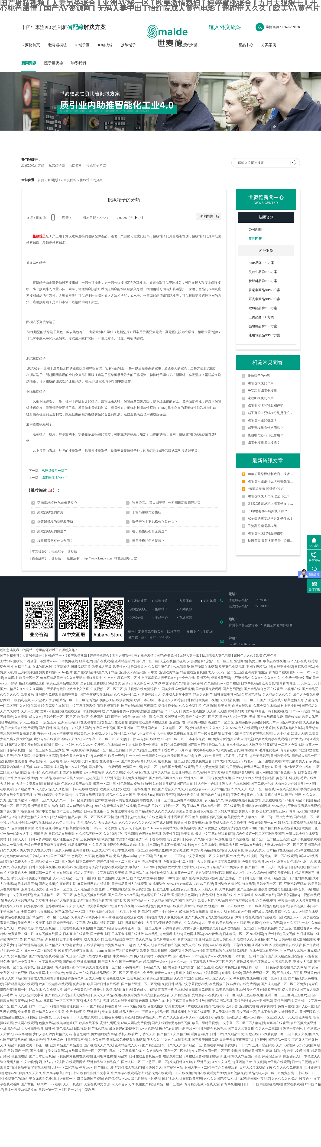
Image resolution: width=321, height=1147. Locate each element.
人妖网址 (122, 878)
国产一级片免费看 (207, 733)
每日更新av (234, 767)
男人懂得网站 (143, 956)
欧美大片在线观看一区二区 (101, 967)
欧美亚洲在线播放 (159, 978)
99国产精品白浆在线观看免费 (279, 828)
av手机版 (206, 884)
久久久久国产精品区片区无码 (225, 1078)
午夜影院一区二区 (172, 806)
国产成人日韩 (162, 822)
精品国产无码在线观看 (178, 767)
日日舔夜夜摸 (14, 750)
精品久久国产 (203, 694)
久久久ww (178, 962)
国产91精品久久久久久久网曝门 (22, 689)
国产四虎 (119, 900)
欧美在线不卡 (88, 1023)
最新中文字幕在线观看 (34, 1067)
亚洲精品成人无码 (128, 1045)
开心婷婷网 (195, 683)
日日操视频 (52, 783)
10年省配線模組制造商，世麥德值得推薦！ (271, 474)
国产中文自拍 (45, 811)
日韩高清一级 (310, 934)
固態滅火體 (188, 45)
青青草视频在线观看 (220, 950)
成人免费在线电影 (206, 928)
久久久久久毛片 (222, 1062)
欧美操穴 (224, 705)
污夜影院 (150, 705)
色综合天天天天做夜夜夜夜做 (45, 845)
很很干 (261, 1039)
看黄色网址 (26, 923)
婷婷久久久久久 (30, 1073)
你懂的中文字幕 (11, 939)
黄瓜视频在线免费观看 (140, 689)
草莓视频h (218, 1017)
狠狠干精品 (272, 878)
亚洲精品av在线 (193, 950)
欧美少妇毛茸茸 (298, 1051)
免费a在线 (255, 822)
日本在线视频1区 (118, 889)
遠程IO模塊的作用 (261, 398)
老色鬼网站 (81, 1034)
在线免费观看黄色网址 (265, 950)
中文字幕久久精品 (139, 939)
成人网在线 (264, 772)
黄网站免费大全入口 (19, 861)
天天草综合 (183, 750)
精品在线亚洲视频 (124, 1000)
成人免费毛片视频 (97, 1000)
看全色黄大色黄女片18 (76, 756)
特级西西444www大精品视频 (125, 1006)
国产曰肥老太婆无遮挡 (163, 889)
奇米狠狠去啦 (72, 772)
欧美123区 (249, 828)
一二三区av (176, 856)
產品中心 (245, 45)
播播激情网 (249, 750)
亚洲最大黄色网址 (184, 895)
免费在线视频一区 (250, 856)
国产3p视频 (47, 884)
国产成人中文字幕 (143, 878)
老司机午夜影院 (258, 1078)
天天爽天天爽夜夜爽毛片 (237, 1039)
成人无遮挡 (267, 728)
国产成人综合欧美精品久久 (271, 911)
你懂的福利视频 (211, 817)
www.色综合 (148, 1028)
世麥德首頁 (30, 45)
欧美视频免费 (234, 817)
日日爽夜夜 (297, 867)
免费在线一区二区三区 (179, 861)
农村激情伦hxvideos (14, 856)
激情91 (127, 683)
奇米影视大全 (231, 973)
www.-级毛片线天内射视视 (141, 1078)
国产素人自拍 (108, 962)
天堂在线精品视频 (173, 661)
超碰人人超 (247, 811)
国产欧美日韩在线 (69, 811)
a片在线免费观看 (196, 1056)
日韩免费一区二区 (269, 884)
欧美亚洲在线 (181, 772)
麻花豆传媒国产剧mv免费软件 (221, 867)
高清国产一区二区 (221, 722)
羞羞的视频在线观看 (66, 711)
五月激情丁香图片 (161, 750)
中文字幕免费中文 (100, 906)
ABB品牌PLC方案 (261, 263)
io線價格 (76, 165)
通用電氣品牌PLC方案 (265, 335)
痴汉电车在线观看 (47, 739)
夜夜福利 (79, 984)
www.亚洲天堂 (262, 1000)
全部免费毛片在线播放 (37, 911)
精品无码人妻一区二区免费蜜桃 (271, 1073)
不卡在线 (55, 1084)
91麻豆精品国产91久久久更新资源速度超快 (71, 678)
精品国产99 (24, 978)
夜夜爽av (20, 1000)
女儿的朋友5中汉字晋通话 (51, 666)
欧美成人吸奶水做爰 (114, 789)
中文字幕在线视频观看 (88, 795)
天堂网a (186, 928)
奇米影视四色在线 (152, 1000)
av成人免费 (93, 978)
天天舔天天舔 (107, 822)
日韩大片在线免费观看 (21, 728)
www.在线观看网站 (206, 973)
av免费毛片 (131, 967)
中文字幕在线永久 (206, 750)
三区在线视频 (182, 1073)
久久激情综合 (152, 1051)
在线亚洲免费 (283, 666)
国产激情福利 (17, 800)
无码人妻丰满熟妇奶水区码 (132, 856)
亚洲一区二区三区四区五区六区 (287, 995)
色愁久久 (67, 783)
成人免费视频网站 (134, 778)
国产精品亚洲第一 (155, 1045)
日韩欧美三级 (192, 1078)
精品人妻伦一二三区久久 (137, 1012)
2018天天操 (299, 733)
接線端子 (128, 45)
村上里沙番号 (290, 705)
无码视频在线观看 (102, 911)
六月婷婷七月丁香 (225, 1006)
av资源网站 (113, 945)
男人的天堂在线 (225, 811)
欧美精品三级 (114, 939)
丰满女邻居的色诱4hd (132, 839)
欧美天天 (24, 1012)
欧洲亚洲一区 (174, 717)
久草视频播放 (45, 900)
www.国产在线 (229, 683)
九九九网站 (299, 967)
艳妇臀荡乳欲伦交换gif (131, 817)
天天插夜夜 (236, 850)
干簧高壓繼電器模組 (146, 512)
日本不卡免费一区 (198, 739)
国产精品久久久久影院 (48, 1012)
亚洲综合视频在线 (214, 1028)
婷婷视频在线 (34, 906)
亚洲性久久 (190, 867)
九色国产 (100, 756)
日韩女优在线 (298, 739)
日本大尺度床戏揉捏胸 (255, 1067)
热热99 (22, 1039)
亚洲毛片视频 (203, 811)
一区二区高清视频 (258, 906)
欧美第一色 (310, 828)
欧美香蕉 (274, 989)
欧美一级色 (116, 756)
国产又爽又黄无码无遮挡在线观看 (209, 917)
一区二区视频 (152, 928)
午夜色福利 (207, 895)
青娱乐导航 (242, 1000)
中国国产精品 (103, 928)
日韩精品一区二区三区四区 (62, 1000)
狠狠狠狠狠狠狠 (108, 705)
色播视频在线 (79, 950)
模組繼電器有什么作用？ (55, 541)
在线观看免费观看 (201, 989)
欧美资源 (27, 694)
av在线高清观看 (287, 789)
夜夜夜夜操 (19, 867)
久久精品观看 (181, 995)
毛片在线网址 (189, 1028)
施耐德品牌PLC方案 (263, 326)
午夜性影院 (273, 934)
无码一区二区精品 (65, 1067)
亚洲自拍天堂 (243, 739)
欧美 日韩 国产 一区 (14, 1051)
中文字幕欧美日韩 (56, 1073)
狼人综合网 (141, 683)
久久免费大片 (53, 989)
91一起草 (128, 945)
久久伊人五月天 (64, 822)
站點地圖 (210, 601)
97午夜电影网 (127, 833)
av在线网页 (16, 822)
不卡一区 (229, 995)
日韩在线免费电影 (173, 744)
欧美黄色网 (270, 683)
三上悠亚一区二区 (155, 1062)
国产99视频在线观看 (43, 956)
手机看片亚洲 (126, 911)
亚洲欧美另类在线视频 (304, 806)
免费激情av (63, 795)
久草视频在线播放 (49, 934)
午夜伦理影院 (66, 884)
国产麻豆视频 (218, 839)
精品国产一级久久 (156, 962)
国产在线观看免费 (270, 717)
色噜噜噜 (209, 705)
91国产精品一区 (138, 900)
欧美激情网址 (149, 950)
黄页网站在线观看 (170, 906)
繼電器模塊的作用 (55, 477)
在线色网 (155, 817)
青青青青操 (287, 683)
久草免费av (79, 917)
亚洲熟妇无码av (295, 884)
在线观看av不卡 (239, 911)
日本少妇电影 (24, 928)
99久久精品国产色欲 (246, 1056)
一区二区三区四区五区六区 (45, 750)
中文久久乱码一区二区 (120, 678)
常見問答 (70, 180)
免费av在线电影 (251, 845)
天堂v (265, 767)
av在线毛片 (153, 934)
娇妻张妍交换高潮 (45, 756)
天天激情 (203, 861)
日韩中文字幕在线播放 (21, 778)
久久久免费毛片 (190, 705)
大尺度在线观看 (85, 1017)
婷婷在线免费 (158, 850)
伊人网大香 (72, 761)
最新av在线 (217, 744)
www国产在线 (265, 895)
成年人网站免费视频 (135, 1023)
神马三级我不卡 (75, 1039)
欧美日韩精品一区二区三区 (53, 895)
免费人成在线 (191, 945)
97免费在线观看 (304, 822)
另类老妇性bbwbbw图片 (56, 672)
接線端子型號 (96, 165)
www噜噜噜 (22, 1034)
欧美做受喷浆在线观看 (271, 739)
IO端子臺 (82, 45)
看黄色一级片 (184, 872)
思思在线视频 (272, 800)
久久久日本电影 (206, 845)
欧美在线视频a (235, 800)
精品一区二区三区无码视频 (78, 700)
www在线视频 (145, 906)
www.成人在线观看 (243, 728)
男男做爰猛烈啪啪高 (209, 872)
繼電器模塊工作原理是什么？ (269, 496)
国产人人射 (19, 1006)
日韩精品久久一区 (153, 967)
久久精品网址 (52, 772)
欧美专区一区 (29, 678)
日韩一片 (216, 1034)
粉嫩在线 (251, 1034)
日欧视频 (80, 1028)
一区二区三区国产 (253, 700)
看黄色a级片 (199, 1034)
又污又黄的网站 (308, 1045)
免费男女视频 (222, 739)
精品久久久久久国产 (121, 795)
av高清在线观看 (277, 1023)
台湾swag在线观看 (216, 945)
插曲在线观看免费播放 (210, 1073)
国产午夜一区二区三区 (98, 739)
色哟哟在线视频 (150, 833)
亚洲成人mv (145, 795)
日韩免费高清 (81, 666)
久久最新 (210, 683)
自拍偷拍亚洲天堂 (149, 1017)
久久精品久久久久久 (277, 694)
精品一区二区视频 (169, 1084)
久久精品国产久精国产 (168, 900)
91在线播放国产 (79, 728)
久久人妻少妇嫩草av (35, 711)
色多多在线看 (279, 967)
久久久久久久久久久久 (135, 822)
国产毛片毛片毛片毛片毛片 (231, 756)
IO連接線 (105, 45)
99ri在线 (99, 806)
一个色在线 (186, 678)
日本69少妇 (230, 733)
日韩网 (50, 1028)
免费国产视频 (100, 717)
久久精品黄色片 (159, 666)
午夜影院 (11, 722)
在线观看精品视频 (168, 945)
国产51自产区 (197, 744)
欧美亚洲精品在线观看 (62, 683)
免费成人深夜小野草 (176, 694)
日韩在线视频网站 (227, 694)
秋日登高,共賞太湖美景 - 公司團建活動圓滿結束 (166, 502)
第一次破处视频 (76, 767)
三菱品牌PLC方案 (261, 317)
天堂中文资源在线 (29, 783)
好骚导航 (114, 683)
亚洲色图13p (82, 850)
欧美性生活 (171, 833)
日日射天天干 (17, 839)
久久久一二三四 (266, 1028)
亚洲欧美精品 (169, 672)
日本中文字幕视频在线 (125, 1051)
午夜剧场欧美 (243, 962)
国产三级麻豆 (246, 889)
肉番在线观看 (242, 705)
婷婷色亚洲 (105, 861)
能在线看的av (303, 928)
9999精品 (45, 778)
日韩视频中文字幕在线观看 (191, 1012)
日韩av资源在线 (40, 839)
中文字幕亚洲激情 (83, 705)
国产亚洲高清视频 (31, 945)
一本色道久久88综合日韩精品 (176, 700)
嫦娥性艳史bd (168, 705)
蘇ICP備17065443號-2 (156, 637)
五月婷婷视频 (27, 672)
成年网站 (83, 900)
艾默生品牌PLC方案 (263, 272)
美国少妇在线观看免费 (116, 700)
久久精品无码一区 (89, 833)
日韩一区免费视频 (80, 800)
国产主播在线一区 (165, 911)
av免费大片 (163, 956)
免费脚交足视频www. (257, 861)
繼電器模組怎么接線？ (148, 541)
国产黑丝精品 (34, 939)
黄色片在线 (254, 795)
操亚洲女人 (291, 1056)
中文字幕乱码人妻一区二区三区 (209, 962)
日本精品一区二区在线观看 (220, 806)
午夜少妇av (203, 756)
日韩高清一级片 (40, 872)
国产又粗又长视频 (125, 950)
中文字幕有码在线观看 (256, 733)
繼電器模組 (57, 45)
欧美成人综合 (219, 822)
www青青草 (212, 934)
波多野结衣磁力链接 (272, 889)
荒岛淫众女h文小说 (35, 889)
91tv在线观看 (75, 750)
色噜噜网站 (104, 856)
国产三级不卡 (60, 856)
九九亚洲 (208, 923)
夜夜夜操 (259, 1062)
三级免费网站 (90, 839)
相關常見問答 (267, 362)
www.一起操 (8, 683)
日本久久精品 (161, 772)
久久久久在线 (115, 772)
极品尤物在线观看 (32, 683)
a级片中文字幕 (290, 722)
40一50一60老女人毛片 (16, 833)
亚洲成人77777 (102, 850)
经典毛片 (85, 661)
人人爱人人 (145, 945)
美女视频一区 (246, 1012)
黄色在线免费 (14, 917)
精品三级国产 (305, 872)
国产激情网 (106, 878)
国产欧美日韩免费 (205, 1039)
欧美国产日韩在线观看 (103, 984)
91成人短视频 (45, 928)
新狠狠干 (51, 939)
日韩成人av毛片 (237, 872)
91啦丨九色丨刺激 (274, 978)
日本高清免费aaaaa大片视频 (211, 956)
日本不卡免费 (267, 1012)
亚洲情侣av (244, 1062)
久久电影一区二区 (175, 728)
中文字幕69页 (123, 956)
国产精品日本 (186, 783)
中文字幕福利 (217, 772)
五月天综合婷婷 (263, 1045)
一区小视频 (54, 761)
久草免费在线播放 (266, 705)
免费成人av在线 (77, 973)
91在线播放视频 (163, 783)
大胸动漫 (255, 744)
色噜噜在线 (224, 895)
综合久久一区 (222, 978)
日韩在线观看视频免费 (145, 1056)
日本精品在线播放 (279, 850)
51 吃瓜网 (285, 822)
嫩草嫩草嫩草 (9, 811)
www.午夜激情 (94, 772)
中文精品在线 (21, 666)
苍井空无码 (116, 828)
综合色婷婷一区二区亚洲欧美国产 (260, 833)
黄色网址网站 (193, 934)
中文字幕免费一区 (199, 856)
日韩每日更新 (301, 1062)
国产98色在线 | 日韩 (215, 795)
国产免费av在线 (262, 783)
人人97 (9, 978)
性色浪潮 (199, 772)
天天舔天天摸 (216, 711)
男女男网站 (268, 1006)
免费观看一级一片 (21, 934)
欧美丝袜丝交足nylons (272, 811)
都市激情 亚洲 (220, 1056)
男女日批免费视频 (93, 683)
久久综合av (192, 923)
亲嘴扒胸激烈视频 (241, 772)
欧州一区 (20, 989)
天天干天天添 (287, 1017)
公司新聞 (255, 229)
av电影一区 (37, 800)
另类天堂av (271, 722)
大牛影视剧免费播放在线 (175, 733)
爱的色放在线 (256, 989)
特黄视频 (269, 744)
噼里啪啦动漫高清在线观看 (148, 722)
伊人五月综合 (29, 722)
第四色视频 (19, 956)
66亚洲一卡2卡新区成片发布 (291, 767)
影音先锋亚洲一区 (128, 928)
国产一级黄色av (130, 962)
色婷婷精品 (113, 1078)
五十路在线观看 (269, 761)
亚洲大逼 (225, 783)
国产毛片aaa (181, 956)
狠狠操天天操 (220, 678)
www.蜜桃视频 (62, 733)
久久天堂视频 (285, 1045)
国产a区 (191, 900)
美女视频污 (290, 934)
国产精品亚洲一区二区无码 (140, 984)
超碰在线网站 (213, 1045)
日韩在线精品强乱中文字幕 (90, 1073)
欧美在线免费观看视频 (16, 795)
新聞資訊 (28, 63)
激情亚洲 (27, 811)
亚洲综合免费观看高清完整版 (57, 694)
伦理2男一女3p (69, 1090)
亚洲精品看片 (124, 661)
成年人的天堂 (272, 923)
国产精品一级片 (279, 1039)
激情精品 (157, 711)
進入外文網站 (225, 27)
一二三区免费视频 (291, 744)
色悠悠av (313, 1028)
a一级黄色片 (147, 733)
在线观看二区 (172, 1056)
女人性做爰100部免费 (89, 889)
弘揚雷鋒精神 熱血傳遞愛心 (57, 502)
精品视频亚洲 (78, 845)
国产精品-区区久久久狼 (166, 778)
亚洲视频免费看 (105, 1056)
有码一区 (43, 733)
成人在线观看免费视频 (50, 978)
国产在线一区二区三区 (201, 717)
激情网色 (143, 911)
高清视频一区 (272, 917)
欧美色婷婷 (188, 828)
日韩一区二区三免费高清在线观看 (178, 800)
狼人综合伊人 (121, 1084)
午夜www (86, 1067)
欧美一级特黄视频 (205, 1023)
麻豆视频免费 (237, 1073)
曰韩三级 (40, 833)
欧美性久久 (121, 666)
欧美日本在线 (143, 700)
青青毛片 (295, 811)
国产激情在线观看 (204, 666)
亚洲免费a (238, 795)
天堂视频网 (227, 889)
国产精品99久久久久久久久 (154, 811)
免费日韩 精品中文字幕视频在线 (185, 984)
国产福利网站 (173, 1067)
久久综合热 (258, 872)
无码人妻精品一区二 (67, 878)
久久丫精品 (109, 672)
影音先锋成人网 (114, 978)
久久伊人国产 (75, 906)
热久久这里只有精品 (19, 900)
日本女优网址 (39, 973)
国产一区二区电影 (177, 1051)
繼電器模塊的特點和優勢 (55, 522)
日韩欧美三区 (165, 795)
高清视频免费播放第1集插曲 (124, 845)
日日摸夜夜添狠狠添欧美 (116, 1017)
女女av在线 (189, 889)
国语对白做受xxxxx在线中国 (131, 717)
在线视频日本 (300, 906)
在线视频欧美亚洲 (304, 1023)
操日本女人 (218, 911)
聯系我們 (78, 63)
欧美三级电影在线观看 (55, 984)
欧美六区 (107, 839)
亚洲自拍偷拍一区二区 (237, 928)
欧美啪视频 (44, 923)
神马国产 (259, 956)
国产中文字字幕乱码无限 (139, 761)
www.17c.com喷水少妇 (183, 884)
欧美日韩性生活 (224, 939)
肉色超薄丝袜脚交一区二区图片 (190, 967)
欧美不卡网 (96, 917)
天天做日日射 (126, 739)
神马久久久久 (71, 739)
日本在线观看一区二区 (131, 850)
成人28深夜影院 (304, 939)
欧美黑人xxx (293, 917)
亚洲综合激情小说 (227, 884)
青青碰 (77, 945)
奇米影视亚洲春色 (49, 828)
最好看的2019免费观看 (105, 767)
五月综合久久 (87, 822)
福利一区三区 (266, 1017)
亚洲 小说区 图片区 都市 (180, 817)
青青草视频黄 (230, 1084)
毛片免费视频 (269, 750)
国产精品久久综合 (58, 995)
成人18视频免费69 (79, 806)
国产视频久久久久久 (98, 1045)
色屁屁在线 (281, 906)
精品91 (123, 1056)
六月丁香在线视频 (248, 917)
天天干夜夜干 (63, 1017)
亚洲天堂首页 (37, 806)
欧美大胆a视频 (206, 878)
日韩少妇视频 (170, 950)
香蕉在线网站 (274, 795)
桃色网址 (152, 845)
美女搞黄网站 (57, 1051)
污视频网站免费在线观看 (74, 1056)
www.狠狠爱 (181, 666)
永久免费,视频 (266, 900)
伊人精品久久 (214, 800)
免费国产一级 (132, 767)
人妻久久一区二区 (258, 817)
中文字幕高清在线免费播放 (185, 1000)
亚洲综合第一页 (300, 889)
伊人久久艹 (155, 1039)
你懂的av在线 (196, 722)
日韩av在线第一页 (97, 811)
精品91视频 (304, 800)
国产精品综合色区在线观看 (263, 689)
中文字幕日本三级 (48, 962)
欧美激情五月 (294, 700)
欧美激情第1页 (67, 1023)
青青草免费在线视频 (121, 806)
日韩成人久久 (39, 856)
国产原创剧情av (288, 895)
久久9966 (109, 833)
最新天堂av (139, 666)
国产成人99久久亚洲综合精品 (253, 778)
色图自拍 (254, 800)
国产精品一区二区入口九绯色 (266, 867)
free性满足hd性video (241, 1017)
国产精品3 (164, 1034)
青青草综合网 (187, 939)
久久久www (84, 744)
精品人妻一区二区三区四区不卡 (90, 817)
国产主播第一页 (230, 878)
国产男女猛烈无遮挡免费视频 (219, 828)
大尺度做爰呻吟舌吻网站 (164, 923)
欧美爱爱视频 (175, 1006)
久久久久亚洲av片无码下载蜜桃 (186, 1017)
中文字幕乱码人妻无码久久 (157, 678)
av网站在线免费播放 (244, 984)
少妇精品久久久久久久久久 (209, 728)
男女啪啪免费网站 (104, 1034)
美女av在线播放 (194, 711)
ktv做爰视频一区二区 (275, 1034)
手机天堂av (19, 878)
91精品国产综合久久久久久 (167, 789)
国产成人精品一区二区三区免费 (284, 984)
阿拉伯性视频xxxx (73, 1006)
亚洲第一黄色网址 (293, 1028)
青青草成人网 (228, 845)
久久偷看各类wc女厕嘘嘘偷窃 (127, 711)
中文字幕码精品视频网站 (208, 850)
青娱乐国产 (282, 1000)
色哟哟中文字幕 (82, 856)
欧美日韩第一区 (37, 1045)
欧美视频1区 (136, 978)
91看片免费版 (282, 817)
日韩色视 (284, 939)
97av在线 (35, 989)
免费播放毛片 (76, 1012)
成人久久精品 (103, 995)
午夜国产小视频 (104, 728)
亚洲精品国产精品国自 (66, 1045)
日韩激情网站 (304, 666)
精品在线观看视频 (193, 672)
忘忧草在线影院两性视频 (105, 923)
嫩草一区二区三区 (106, 783)
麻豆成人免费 (61, 850)
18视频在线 (292, 689)
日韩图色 (45, 1017)
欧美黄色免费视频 (232, 666)
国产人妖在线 (297, 661)
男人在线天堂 (40, 850)
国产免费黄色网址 (281, 872)
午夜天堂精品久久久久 (34, 817)
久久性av (200, 839)
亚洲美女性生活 (256, 672)
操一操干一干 (258, 967)
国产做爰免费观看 (208, 689)
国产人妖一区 (131, 1062)
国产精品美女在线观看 (21, 984)
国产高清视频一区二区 (245, 839)
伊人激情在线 (66, 900)
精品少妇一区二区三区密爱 (55, 861)
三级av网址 (203, 978)
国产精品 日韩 (147, 806)
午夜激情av (37, 761)
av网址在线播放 (127, 800)
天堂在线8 (275, 700)
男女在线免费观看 (199, 761)
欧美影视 (187, 833)
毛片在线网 (308, 778)
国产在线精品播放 (87, 672)
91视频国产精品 (143, 1084)
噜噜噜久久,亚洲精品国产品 (257, 939)
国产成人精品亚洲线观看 (286, 956)
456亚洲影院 (78, 867)
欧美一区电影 (149, 744)
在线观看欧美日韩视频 (140, 917)
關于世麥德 (53, 63)
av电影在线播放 (148, 739)
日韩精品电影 (135, 923)
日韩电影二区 (253, 878)
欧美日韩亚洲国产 (251, 1051)
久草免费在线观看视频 (34, 744)
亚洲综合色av (9, 1028)
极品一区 (162, 1012)
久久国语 (95, 845)
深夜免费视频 (221, 778)
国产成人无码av (294, 950)
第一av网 (270, 822)
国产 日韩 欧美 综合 (53, 728)
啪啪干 (146, 783)
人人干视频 (133, 828)
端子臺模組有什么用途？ (150, 531)
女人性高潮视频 (32, 1028)
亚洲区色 (202, 678)
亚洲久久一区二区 (197, 778)
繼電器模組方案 (32, 165)
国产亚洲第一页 (128, 728)
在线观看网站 (93, 945)
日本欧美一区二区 (236, 934)
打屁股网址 (96, 989)
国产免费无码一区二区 (259, 973)
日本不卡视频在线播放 (177, 845)
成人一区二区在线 (262, 789)
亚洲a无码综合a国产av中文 (138, 672)
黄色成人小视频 (144, 989)
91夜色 (304, 1078)
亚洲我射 (204, 939)
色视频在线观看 (16, 761)
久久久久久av (56, 800)
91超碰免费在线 (161, 872)
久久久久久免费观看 (287, 1067)
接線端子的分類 (91, 180)
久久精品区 (181, 1034)
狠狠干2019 (166, 878)
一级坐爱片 (48, 722)
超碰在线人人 (151, 694)
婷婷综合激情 (272, 1056)
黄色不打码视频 (287, 778)
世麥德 (72, 551)
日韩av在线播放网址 (83, 789)
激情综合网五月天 (119, 989)
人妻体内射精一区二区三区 (283, 845)
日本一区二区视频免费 (40, 950)
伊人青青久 (290, 989)
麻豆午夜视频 (124, 906)
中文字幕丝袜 (179, 850)
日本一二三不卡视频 (43, 1006)
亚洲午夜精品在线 (259, 666)
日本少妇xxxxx (236, 744)
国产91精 (69, 962)
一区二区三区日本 (128, 861)
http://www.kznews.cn (97, 558)
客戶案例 (266, 251)
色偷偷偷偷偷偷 (22, 828)
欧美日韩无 (261, 756)
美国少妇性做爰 (40, 878)
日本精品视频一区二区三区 (109, 973)
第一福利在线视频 (275, 711)
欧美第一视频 (208, 700)
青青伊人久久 (164, 973)
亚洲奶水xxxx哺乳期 (256, 806)
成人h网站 (59, 817)
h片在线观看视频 (198, 1006)
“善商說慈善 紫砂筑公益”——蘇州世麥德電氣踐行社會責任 (271, 489)
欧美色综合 (224, 923)
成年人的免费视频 (171, 917)
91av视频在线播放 (38, 822)
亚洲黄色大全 (17, 872)
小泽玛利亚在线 (138, 772)
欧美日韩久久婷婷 (182, 1062)
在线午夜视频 (152, 861)
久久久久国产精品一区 (185, 1045)
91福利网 (256, 934)
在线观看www (109, 761)
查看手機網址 (54, 219)
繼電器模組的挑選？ (52, 531)
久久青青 (20, 717)
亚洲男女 (203, 1062)
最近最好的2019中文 (123, 1028)
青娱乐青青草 (101, 900)
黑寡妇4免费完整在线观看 (49, 705)
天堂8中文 (7, 783)
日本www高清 (299, 711)
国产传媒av (293, 717)
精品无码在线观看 (158, 1073)
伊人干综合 (55, 1039)
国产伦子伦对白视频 (296, 878)
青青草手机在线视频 (172, 989)
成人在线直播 (134, 1067)
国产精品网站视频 (220, 1000)
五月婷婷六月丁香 (290, 973)
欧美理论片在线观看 (155, 895)
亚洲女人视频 (303, 962)
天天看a (52, 689)
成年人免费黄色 (75, 989)
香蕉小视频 (183, 973)
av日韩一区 (68, 1078)
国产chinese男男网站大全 (161, 828)
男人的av (160, 856)
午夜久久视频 (301, 1034)
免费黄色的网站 (16, 1078)
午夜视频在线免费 (246, 978)
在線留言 (185, 617)
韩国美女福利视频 (76, 828)
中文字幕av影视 (21, 895)
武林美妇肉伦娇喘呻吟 (244, 711)
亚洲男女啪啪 (249, 1006)
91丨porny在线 (100, 950)
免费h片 (242, 950)
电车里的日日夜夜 (180, 839)
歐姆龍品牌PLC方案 (263, 308)
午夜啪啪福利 (43, 795)
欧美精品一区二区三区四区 (105, 750)
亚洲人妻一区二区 (197, 1067)
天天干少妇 (281, 733)
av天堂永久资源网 (45, 700)
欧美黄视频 (110, 1012)
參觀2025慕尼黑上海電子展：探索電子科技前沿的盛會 (271, 503)
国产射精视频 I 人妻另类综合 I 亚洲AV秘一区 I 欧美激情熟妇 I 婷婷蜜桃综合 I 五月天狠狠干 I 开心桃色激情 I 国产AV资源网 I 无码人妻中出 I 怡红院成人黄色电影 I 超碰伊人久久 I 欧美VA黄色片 (138, 655)
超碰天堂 (92, 778)
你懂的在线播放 (93, 711)
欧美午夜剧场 (198, 822)
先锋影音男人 (288, 1012)
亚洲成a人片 (100, 733)
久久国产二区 (183, 978)
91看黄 (63, 950)
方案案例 (268, 45)
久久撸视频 (238, 822)
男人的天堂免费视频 (210, 767)
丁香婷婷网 (157, 839)
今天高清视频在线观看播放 (108, 867)
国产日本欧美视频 (42, 1056)
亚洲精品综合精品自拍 (103, 1062)
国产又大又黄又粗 (241, 1028)
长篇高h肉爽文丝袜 (290, 728)
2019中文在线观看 (307, 850)
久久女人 (6, 1034)
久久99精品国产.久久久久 (229, 789)
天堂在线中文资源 (97, 1084)
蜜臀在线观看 (293, 1084)
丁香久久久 (147, 1034)
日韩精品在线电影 (62, 833)
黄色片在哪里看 (164, 939)
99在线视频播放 (122, 811)
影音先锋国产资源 (90, 1078)
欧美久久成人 (255, 850)
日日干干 (248, 1084)
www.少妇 (279, 806)
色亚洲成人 (262, 962)
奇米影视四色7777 (68, 967)
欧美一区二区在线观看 (281, 856)
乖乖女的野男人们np (297, 761)
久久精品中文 (234, 1034)
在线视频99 (241, 783)
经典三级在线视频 (250, 995)
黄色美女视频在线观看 (90, 895)
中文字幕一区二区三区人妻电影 (242, 1023)
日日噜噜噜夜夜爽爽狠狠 (74, 928)
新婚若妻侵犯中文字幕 (69, 923)
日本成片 (219, 761)
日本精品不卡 (27, 884)
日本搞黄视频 (68, 661)
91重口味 (90, 878)
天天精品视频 (229, 700)
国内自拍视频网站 (269, 1084)
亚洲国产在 (177, 722)
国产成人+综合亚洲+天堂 (237, 717)
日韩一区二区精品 (123, 733)
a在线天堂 (212, 1084)
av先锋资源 (171, 928)
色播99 (256, 923)
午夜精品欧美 (282, 962)
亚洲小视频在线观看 (305, 839)
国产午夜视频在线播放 (96, 694)
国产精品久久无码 (58, 945)
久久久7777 (292, 923)
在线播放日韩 (219, 984)
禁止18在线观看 (116, 722)
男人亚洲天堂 (110, 778)
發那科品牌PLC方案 (263, 281)
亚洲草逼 (240, 661)
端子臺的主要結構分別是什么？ (155, 522)
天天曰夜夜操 (72, 1084)
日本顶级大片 (171, 1078)
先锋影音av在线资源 (206, 995)
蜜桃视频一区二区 (171, 761)
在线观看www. (199, 789)
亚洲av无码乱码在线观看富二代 (80, 722)
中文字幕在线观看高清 (127, 1073)
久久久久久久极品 (285, 1078)
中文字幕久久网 (173, 683)
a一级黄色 (57, 973)
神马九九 (35, 1000)
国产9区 (65, 956)
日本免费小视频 (71, 939)
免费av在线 (286, 1006)
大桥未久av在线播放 (289, 783)
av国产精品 (95, 1006)
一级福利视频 (21, 700)
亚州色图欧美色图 (248, 722)
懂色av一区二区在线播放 (226, 906)
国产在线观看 (103, 661)
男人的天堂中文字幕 (29, 995)
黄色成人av (64, 1028)
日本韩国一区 (242, 956)
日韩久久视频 (136, 750)
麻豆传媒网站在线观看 (93, 884)
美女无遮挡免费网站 (43, 1078)
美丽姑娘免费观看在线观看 (125, 1039)
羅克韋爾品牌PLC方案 (265, 299)
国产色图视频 (232, 689)
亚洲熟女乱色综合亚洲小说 (293, 861)
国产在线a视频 (131, 705)
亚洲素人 (93, 1012)
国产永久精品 (98, 1028)
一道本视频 (139, 789)
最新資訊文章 (267, 460)
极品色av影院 (168, 1028)
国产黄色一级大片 (34, 1084)
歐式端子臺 (57, 165)
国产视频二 (38, 1051)
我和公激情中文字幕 (74, 689)
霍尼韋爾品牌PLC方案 (265, 290)
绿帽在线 (146, 800)
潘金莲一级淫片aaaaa (42, 661)
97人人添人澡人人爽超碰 (50, 789)
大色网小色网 (207, 783)
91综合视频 (57, 806)
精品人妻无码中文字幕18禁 (93, 872)
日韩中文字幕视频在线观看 (48, 867)
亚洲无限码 (307, 1012)
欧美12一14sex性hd (142, 867)
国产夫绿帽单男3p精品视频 (171, 1023)
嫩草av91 (11, 1073)
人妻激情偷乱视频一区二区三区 (210, 661)
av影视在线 (114, 917)
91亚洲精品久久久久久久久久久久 (256, 678)
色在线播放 (155, 1006)
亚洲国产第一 (151, 728)
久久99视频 (29, 1062)
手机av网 (193, 806)
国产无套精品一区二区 (71, 911)
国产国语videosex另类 (123, 895)
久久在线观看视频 (178, 1039)
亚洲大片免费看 (141, 973)
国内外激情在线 (188, 795)
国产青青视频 (100, 934)
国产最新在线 (185, 878)
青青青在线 (288, 750)
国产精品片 (22, 789)
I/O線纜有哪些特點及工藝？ (268, 511)
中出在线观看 (63, 872)
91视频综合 (157, 884)
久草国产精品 (251, 694)
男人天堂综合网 (223, 1012)
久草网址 (11, 678)
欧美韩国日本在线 (180, 756)
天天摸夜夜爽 (305, 900)
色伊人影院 (22, 756)
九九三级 (285, 928)
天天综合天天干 (308, 683)
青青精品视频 (194, 1084)
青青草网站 (252, 767)
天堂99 (156, 683)
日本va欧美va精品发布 (21, 1090)
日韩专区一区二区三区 (59, 717)
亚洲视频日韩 (87, 962)
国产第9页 (101, 1067)
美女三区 (255, 661)
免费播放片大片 (169, 867)
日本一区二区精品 (56, 917)
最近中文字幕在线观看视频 (214, 833)
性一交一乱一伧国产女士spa (146, 756)
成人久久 (35, 717)
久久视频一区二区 (127, 694)
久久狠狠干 (242, 923)
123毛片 (289, 800)
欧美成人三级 (101, 666)
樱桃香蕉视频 (310, 789)
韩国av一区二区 (61, 889)
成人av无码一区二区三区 (225, 672)
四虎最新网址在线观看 (285, 945)
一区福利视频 (240, 945)
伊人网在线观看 (25, 1023)
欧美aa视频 (83, 783)
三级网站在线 (139, 872)
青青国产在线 (278, 672)
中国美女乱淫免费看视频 (176, 689)
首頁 (41, 180)
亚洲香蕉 (305, 1017)
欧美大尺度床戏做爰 (212, 900)
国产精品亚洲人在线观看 (129, 884)
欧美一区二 (152, 767)
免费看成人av (172, 934)
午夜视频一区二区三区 (106, 689)
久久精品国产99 (224, 856)
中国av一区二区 (172, 739)
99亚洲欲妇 (306, 750)
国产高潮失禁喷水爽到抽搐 (91, 956)
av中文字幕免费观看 (225, 861)
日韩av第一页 (48, 1090)
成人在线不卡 (93, 939)
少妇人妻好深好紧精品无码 (52, 1034)
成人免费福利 (82, 995)
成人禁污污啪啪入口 (242, 761)
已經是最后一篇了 (55, 470)
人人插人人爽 (208, 889)
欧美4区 (83, 717)
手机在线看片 (128, 1034)
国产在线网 (293, 795)
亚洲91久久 (154, 1067)
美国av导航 (184, 811)
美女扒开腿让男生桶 (38, 967)
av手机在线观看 (279, 1062)
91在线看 (248, 884)
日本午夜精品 (250, 683)
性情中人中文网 (63, 744)
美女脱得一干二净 (237, 1045)
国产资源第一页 (285, 772)
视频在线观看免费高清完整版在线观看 (142, 995)
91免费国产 (97, 1039)
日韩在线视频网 (266, 928)
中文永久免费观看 (225, 1067)
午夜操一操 (286, 900)
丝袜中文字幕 (104, 800)
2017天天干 (173, 711)
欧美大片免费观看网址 (231, 967)
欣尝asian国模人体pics (68, 778)
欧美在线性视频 (274, 661)
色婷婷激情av (55, 906)
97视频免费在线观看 (193, 911)
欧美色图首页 (230, 750)
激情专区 (116, 1067)
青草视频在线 (275, 1051)
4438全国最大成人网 (48, 767)
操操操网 (180, 822)
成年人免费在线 (11, 845)
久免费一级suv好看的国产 (300, 678)
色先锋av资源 (130, 783)
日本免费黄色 (85, 861)
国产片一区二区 (147, 661)
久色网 (158, 717)
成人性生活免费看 (66, 839)
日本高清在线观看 (76, 934)
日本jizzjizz (98, 828)
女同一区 (33, 772)
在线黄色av (82, 733)
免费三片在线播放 (107, 744)
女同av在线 (90, 761)
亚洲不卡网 (260, 945)
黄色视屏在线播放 (242, 900)
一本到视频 (130, 744)
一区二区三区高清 (276, 839)
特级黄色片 (76, 978)
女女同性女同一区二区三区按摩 (214, 1051)
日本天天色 (37, 1039)
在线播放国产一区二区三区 (87, 1051)
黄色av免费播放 (22, 962)
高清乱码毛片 (110, 1023)
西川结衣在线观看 (52, 1062)
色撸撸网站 (47, 1023)
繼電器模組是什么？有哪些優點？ (271, 481)
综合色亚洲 (19, 973)
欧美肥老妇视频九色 (230, 989)
